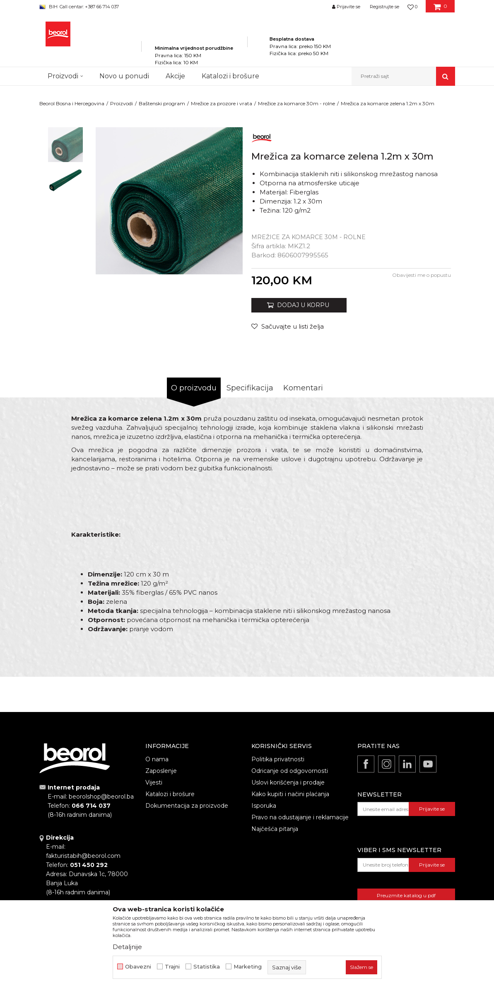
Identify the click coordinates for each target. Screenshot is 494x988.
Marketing (248, 967)
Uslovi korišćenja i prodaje (288, 782)
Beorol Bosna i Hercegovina (71, 103)
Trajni (172, 967)
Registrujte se (384, 7)
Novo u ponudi (124, 76)
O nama (157, 759)
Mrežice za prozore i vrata (221, 103)
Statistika (206, 967)
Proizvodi (121, 103)
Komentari (303, 387)
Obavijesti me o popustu (421, 275)
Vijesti (153, 782)
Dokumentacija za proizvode (186, 805)
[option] (65, 144)
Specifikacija (250, 387)
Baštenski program (162, 103)
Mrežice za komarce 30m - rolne (296, 103)
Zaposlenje (161, 771)
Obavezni (138, 967)
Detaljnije (127, 947)
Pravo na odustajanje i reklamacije (300, 817)
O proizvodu (194, 387)
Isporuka (263, 805)
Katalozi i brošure (170, 794)
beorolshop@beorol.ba (101, 796)
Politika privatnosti (277, 759)
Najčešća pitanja (274, 829)
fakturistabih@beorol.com (83, 856)
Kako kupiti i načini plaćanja (290, 794)
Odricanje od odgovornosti (289, 771)
